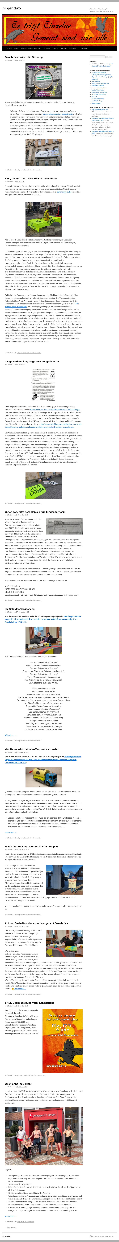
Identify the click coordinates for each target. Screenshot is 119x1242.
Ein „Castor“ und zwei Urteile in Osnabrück (31, 178)
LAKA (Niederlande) (98, 90)
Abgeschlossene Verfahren (30, 48)
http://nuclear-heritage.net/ (99, 92)
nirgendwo (11, 8)
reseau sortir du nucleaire (99, 88)
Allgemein (20, 170)
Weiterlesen (10, 735)
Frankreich (46, 48)
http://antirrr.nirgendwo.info (100, 109)
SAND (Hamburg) (97, 101)
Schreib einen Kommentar (32, 170)
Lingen (16, 48)
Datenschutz (73, 48)
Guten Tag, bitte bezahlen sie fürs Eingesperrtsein (35, 512)
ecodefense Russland (98, 85)
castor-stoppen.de (64, 192)
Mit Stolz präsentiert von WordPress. (103, 1236)
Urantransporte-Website (99, 72)
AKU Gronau (96, 81)
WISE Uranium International (100, 83)
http (93, 118)
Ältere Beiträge (10, 1227)
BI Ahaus (94, 96)
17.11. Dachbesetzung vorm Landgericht (29, 1002)
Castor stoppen (96, 103)
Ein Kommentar (29, 1222)
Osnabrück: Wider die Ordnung (24, 57)
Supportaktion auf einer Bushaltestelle (58, 114)
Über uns (64, 48)
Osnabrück (84, 48)
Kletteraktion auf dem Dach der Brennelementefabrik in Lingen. (55, 410)
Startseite (8, 48)
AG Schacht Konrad (98, 99)
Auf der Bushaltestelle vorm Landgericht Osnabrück (36, 923)
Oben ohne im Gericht (18, 1083)
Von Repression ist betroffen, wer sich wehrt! (32, 749)
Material (55, 48)
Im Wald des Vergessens (19, 609)
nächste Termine (22, 1075)
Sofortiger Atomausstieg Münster (101, 75)
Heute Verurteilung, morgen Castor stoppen (31, 846)
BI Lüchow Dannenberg (99, 94)
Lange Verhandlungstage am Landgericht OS (32, 361)
